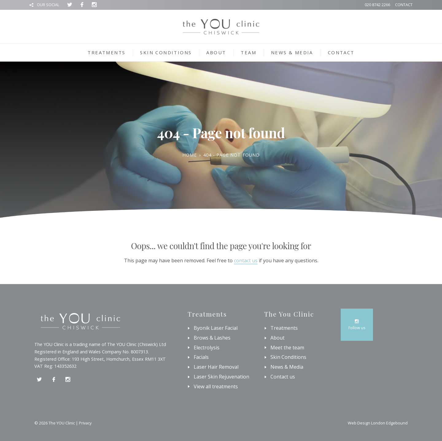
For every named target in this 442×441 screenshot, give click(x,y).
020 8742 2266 (377, 4)
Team (248, 52)
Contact (404, 4)
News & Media (292, 52)
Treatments (106, 52)
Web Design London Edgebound (378, 423)
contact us (246, 260)
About (216, 52)
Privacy (85, 423)
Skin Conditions (166, 52)
